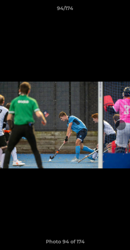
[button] (122, 10)
